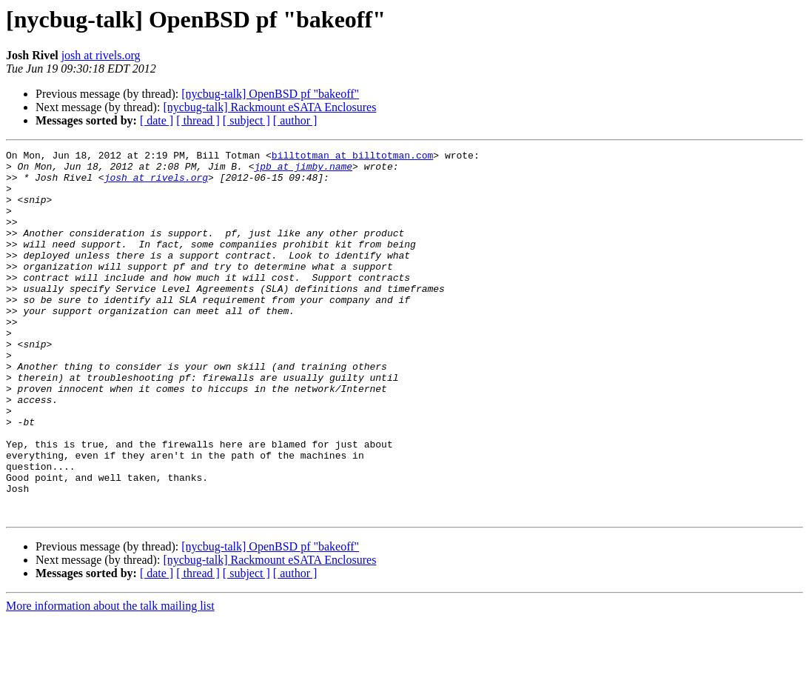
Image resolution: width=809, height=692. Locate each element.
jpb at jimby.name (303, 170)
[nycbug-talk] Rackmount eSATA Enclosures (269, 107)
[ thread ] (198, 120)
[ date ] (156, 120)
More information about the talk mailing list (110, 679)
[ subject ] (246, 120)
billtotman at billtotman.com (352, 157)
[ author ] (295, 120)
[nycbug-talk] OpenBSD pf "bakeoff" (270, 93)
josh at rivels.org (101, 55)
